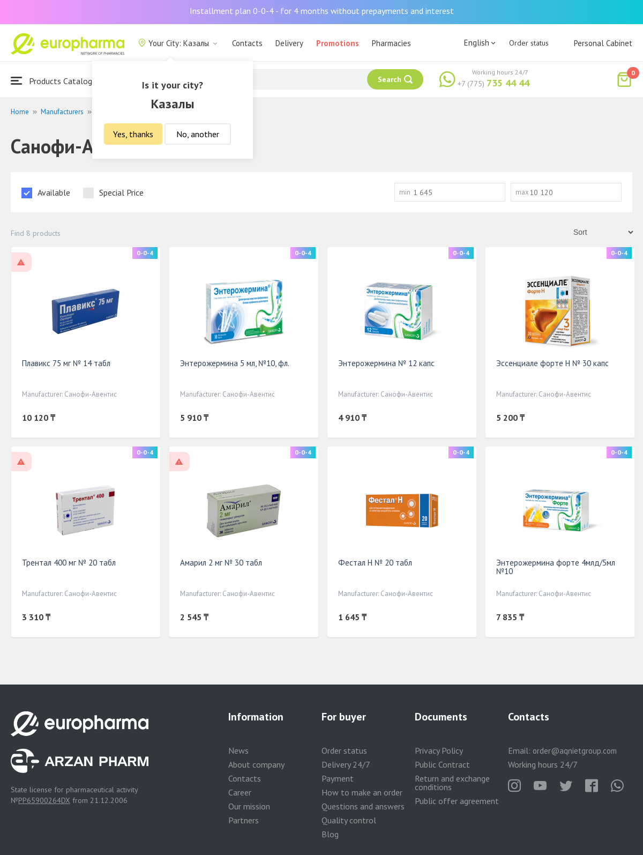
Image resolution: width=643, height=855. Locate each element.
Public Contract (442, 764)
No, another (197, 134)
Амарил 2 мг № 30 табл (221, 562)
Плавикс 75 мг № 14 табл (66, 363)
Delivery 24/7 (346, 764)
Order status (529, 43)
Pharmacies (391, 43)
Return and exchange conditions (452, 782)
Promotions (337, 43)
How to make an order (362, 792)
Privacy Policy (439, 750)
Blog (330, 834)
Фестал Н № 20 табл (375, 562)
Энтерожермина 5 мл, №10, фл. (234, 363)
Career (239, 792)
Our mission (249, 806)
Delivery (289, 43)
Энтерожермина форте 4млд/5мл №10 (555, 566)
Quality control (349, 820)
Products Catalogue (56, 80)
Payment (338, 778)
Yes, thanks (133, 134)
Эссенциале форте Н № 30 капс (552, 363)
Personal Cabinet (603, 43)
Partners (243, 820)
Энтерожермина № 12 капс (386, 363)
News (238, 750)
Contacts (247, 43)
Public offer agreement (457, 800)
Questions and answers (363, 806)
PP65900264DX (44, 800)
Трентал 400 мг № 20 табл (69, 562)
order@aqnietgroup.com (575, 751)
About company (256, 764)
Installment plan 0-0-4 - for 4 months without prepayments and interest (322, 10)
